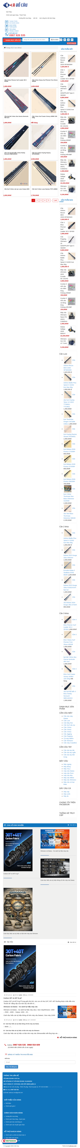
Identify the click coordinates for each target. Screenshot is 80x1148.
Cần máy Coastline (70, 743)
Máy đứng (67, 766)
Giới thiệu (8, 1103)
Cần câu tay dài (69, 750)
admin (20, 995)
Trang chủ (9, 48)
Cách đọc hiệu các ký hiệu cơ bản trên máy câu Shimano (21, 933)
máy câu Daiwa (69, 771)
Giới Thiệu (9, 12)
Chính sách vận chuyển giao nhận (15, 1124)
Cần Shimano (68, 740)
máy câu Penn (69, 773)
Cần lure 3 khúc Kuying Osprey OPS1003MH (41, 153)
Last (55, 200)
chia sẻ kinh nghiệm (14, 825)
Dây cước (67, 794)
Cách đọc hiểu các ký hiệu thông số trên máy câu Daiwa (57, 880)
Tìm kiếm (54, 39)
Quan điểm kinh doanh (12, 1138)
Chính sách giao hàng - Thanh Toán (16, 15)
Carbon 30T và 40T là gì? (11, 873)
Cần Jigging (68, 734)
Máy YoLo (67, 769)
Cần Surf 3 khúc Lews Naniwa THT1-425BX (44, 189)
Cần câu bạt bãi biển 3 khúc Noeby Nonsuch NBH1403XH (14, 153)
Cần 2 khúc (67, 727)
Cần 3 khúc (67, 729)
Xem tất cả (72, 825)
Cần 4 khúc (67, 732)
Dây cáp (66, 792)
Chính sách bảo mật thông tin (14, 1122)
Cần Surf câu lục (69, 725)
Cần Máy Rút (68, 723)
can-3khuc (18, 48)
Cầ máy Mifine (69, 738)
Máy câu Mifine (69, 778)
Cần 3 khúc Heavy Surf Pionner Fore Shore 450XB (45, 80)
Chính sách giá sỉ (10, 1106)
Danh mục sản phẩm (13, 40)
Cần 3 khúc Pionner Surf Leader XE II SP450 (15, 80)
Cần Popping (68, 736)
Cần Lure (67, 720)
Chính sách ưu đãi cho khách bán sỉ (16, 1135)
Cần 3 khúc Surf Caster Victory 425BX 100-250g (44, 117)
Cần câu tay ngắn (70, 752)
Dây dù (66, 796)
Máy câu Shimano (70, 780)
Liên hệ (35, 18)
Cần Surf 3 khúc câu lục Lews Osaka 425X (16, 189)
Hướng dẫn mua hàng (25, 18)
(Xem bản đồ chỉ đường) (55, 1087)
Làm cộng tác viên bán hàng (47, 18)
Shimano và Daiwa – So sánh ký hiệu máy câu (54, 851)
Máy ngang (67, 764)
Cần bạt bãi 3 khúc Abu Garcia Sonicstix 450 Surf (16, 117)
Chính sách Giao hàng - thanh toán (15, 1119)
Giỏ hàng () (71, 43)
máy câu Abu (68, 775)
